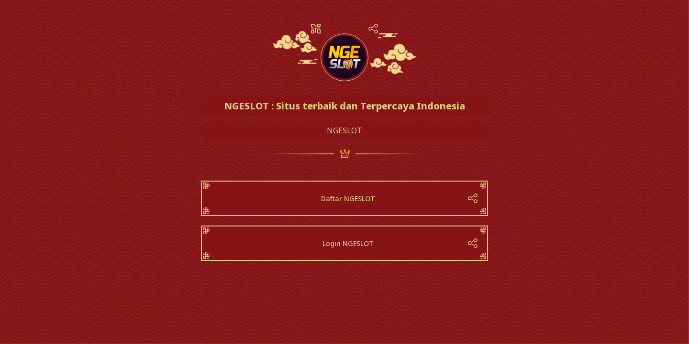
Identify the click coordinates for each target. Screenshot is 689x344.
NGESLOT (344, 130)
